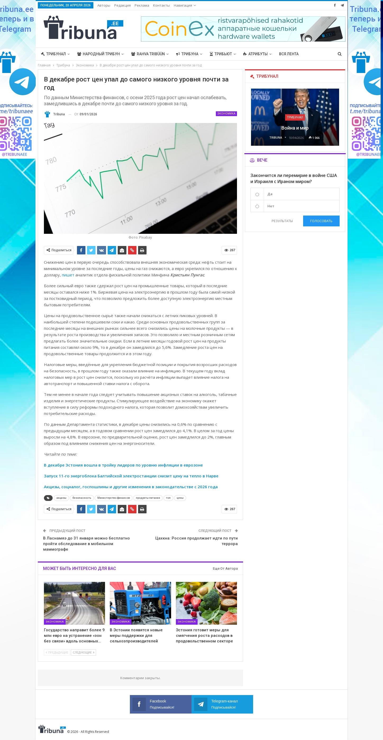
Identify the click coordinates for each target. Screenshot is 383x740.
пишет (68, 274)
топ (168, 497)
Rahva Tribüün (148, 54)
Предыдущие (57, 652)
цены (180, 497)
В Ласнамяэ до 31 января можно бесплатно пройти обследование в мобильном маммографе (86, 544)
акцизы (61, 497)
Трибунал (53, 54)
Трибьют (221, 54)
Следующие (83, 652)
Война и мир (295, 128)
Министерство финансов (113, 497)
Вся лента (289, 54)
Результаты (282, 220)
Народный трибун (98, 54)
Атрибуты (255, 54)
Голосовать (321, 220)
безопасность (81, 497)
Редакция (122, 5)
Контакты (161, 5)
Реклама (142, 5)
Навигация (183, 5)
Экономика (226, 113)
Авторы (103, 5)
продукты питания (148, 497)
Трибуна (187, 54)
